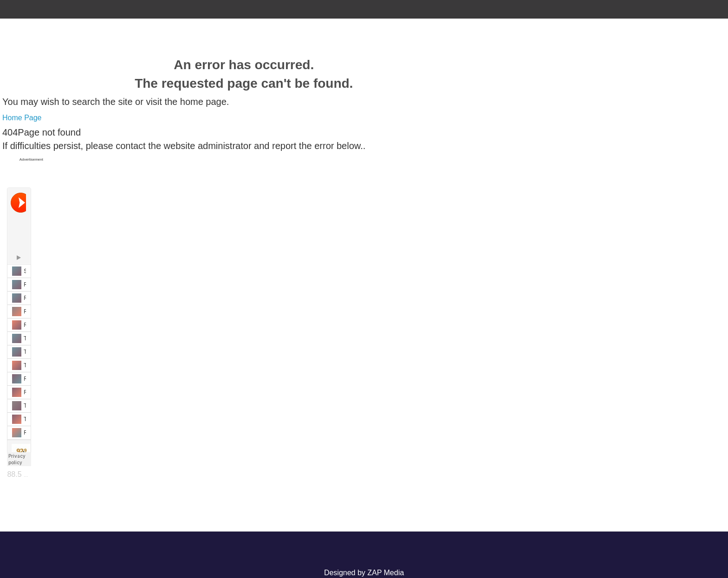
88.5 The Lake (30, 474)
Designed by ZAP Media (364, 573)
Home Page (22, 118)
